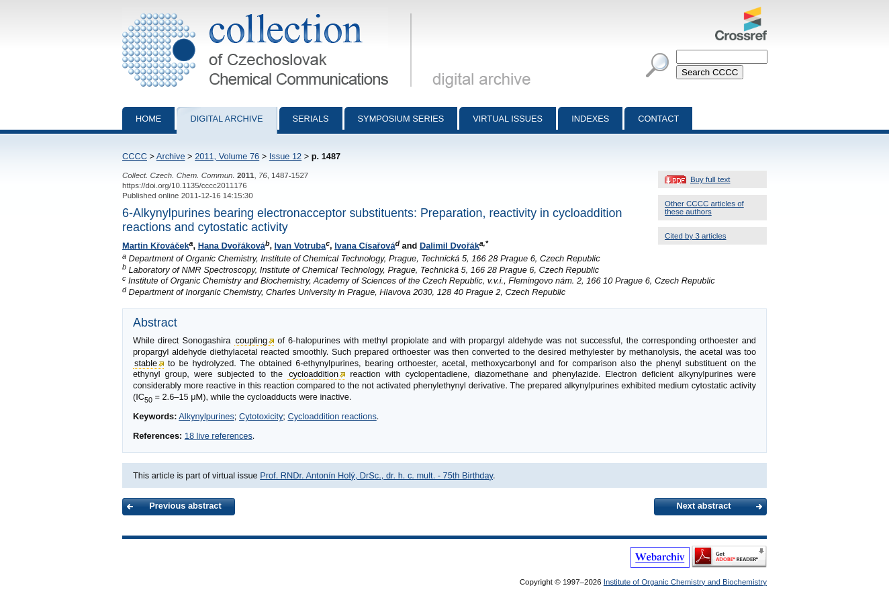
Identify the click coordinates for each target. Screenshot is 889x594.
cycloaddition (313, 374)
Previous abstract (185, 506)
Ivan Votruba (300, 246)
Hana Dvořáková (231, 246)
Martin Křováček (155, 246)
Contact (658, 119)
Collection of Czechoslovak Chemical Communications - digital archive (269, 12)
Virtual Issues (508, 119)
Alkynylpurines (206, 416)
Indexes (590, 119)
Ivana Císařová (364, 246)
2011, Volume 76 (227, 156)
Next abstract (703, 506)
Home (148, 119)
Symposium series (401, 119)
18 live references (218, 436)
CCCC (134, 156)
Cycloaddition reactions (331, 416)
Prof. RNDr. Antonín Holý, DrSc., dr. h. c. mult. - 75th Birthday (376, 475)
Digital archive (226, 119)
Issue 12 (285, 156)
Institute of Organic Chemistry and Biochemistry (685, 582)
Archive (170, 156)
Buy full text (710, 179)
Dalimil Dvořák (449, 246)
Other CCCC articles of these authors (704, 208)
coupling (252, 340)
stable (145, 363)
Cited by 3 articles (696, 236)
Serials (311, 119)
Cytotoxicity (261, 416)
